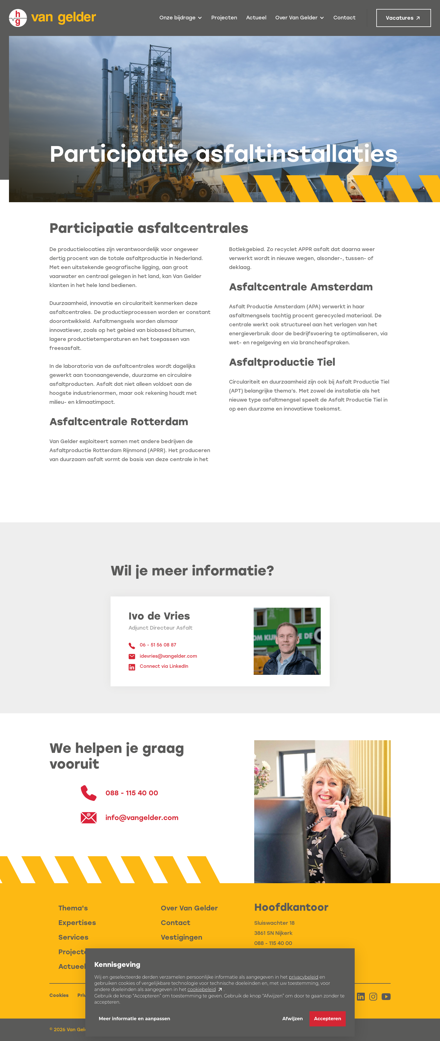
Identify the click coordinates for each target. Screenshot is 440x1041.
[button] (180, 18)
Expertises (77, 923)
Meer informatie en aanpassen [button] (134, 1018)
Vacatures (400, 18)
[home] (52, 18)
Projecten (224, 18)
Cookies (58, 995)
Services (73, 937)
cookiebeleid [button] (201, 989)
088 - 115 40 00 (273, 943)
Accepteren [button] (327, 1018)
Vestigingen (181, 937)
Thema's (73, 908)
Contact (344, 18)
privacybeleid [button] (303, 977)
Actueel (256, 18)
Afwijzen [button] (292, 1018)
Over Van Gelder (189, 908)
